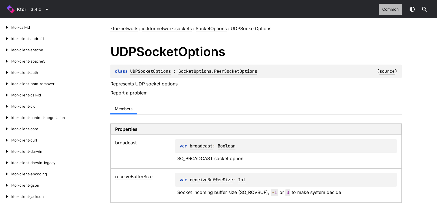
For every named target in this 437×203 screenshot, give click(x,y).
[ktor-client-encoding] (5, 174)
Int (242, 180)
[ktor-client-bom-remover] (5, 83)
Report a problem (129, 93)
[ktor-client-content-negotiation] (5, 117)
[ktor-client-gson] (5, 185)
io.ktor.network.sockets (167, 28)
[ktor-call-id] (5, 27)
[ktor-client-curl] (5, 140)
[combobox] (41, 9)
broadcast (201, 146)
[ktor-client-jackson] (5, 196)
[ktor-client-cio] (5, 106)
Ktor (21, 9)
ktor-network (124, 28)
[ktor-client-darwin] (5, 151)
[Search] (424, 9)
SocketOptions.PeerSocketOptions (217, 71)
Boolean (226, 146)
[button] (424, 9)
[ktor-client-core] (5, 128)
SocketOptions (211, 28)
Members (123, 108)
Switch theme (412, 9)
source (387, 71)
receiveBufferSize (211, 180)
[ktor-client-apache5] (5, 61)
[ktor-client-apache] (5, 50)
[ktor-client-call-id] (5, 95)
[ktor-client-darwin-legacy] (5, 162)
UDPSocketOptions (150, 71)
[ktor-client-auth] (5, 72)
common (390, 9)
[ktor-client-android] (5, 38)
